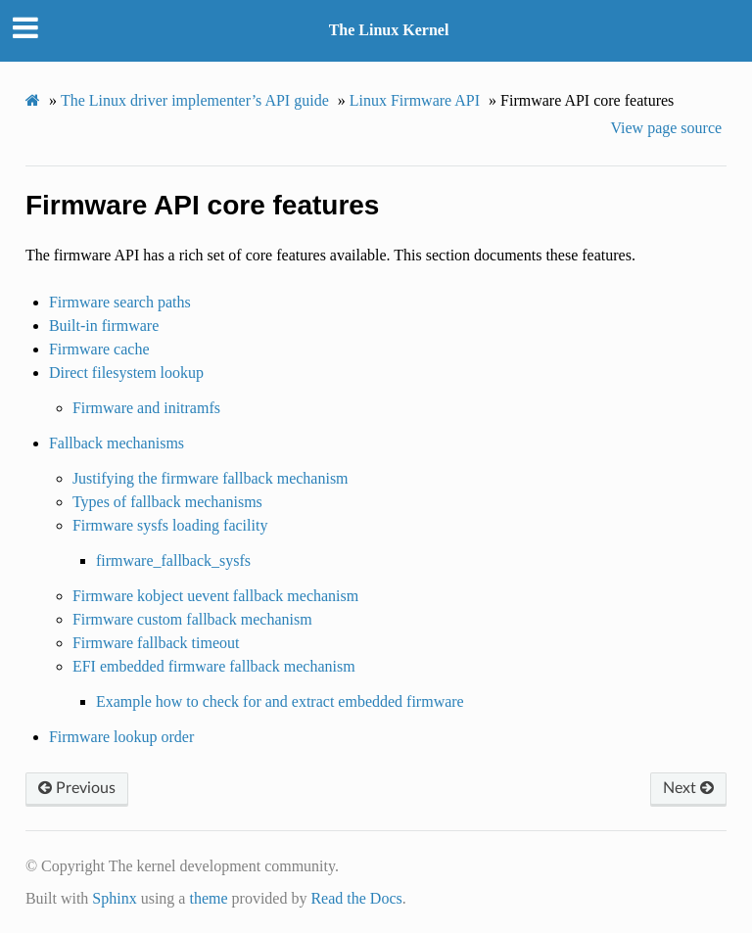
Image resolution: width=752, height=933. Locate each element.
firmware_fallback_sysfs (173, 560)
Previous (77, 788)
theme (208, 898)
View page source (666, 127)
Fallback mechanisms (116, 443)
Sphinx (114, 898)
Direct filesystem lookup (126, 372)
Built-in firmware (104, 325)
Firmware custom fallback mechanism (192, 619)
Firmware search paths (120, 302)
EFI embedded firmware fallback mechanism (213, 666)
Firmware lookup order (121, 736)
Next (688, 788)
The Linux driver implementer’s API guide (195, 100)
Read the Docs (355, 898)
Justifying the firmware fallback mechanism (210, 478)
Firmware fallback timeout (156, 642)
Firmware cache (99, 349)
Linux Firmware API (415, 100)
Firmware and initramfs (146, 407)
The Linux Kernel (389, 30)
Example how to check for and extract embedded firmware (280, 701)
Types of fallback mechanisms (167, 501)
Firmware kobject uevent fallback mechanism (215, 595)
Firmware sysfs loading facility (170, 525)
